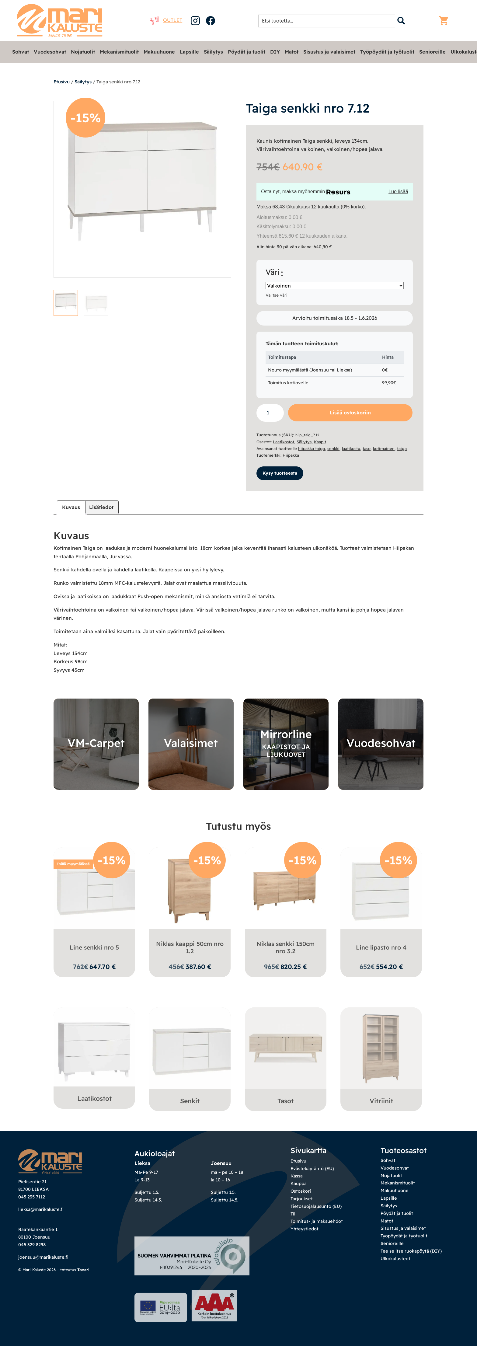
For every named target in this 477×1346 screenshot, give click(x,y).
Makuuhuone (159, 52)
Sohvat (20, 52)
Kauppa (299, 1183)
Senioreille (432, 52)
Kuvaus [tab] (71, 507)
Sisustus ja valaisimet (329, 52)
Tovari (83, 1290)
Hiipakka (291, 455)
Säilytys (213, 52)
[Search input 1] (328, 21)
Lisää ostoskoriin (350, 413)
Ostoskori (301, 1191)
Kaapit (320, 441)
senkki (333, 448)
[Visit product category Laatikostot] (94, 1056)
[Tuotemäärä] (270, 413)
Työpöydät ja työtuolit (387, 52)
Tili (294, 1214)
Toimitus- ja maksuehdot (317, 1221)
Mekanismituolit (119, 52)
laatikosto (351, 448)
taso (367, 448)
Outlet (166, 20)
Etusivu (62, 82)
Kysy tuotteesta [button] (280, 473)
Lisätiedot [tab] (101, 507)
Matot (291, 52)
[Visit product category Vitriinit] (381, 1057)
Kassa (297, 1176)
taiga (402, 448)
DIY (275, 52)
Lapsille (189, 52)
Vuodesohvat (50, 52)
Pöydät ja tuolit (246, 52)
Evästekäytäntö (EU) (312, 1168)
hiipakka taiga (311, 448)
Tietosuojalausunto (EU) (316, 1206)
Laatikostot (283, 441)
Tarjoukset (302, 1198)
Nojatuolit (83, 52)
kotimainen (384, 448)
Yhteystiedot (305, 1229)
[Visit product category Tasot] (285, 1057)
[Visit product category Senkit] (190, 1057)
